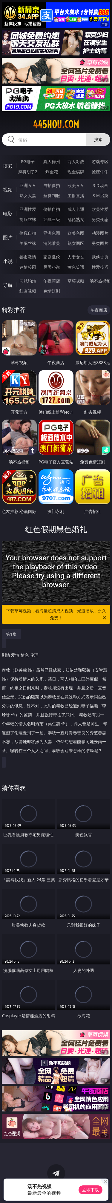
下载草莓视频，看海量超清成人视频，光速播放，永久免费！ (57, 614)
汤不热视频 (100, 281)
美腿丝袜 (27, 243)
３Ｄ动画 (100, 185)
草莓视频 (75, 281)
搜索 (98, 139)
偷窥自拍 (27, 233)
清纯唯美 (51, 243)
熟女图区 (75, 243)
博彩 (8, 166)
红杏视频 (27, 291)
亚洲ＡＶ (27, 185)
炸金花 (51, 171)
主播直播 (75, 195)
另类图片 (100, 243)
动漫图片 (100, 233)
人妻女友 (75, 257)
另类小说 (51, 267)
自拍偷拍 (51, 185)
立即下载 (90, 1190)
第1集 (11, 634)
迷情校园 (27, 267)
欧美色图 (75, 233)
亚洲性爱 (27, 209)
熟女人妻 (27, 195)
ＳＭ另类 (100, 195)
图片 (8, 237)
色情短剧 (51, 291)
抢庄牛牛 (100, 171)
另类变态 (100, 219)
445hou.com (56, 124)
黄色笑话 (75, 267)
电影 (8, 213)
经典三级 (51, 219)
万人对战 (75, 161)
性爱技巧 (100, 267)
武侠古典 (100, 257)
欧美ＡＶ (75, 185)
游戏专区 (100, 161)
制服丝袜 (27, 219)
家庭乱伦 (51, 257)
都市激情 (27, 257)
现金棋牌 (75, 171)
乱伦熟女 (75, 219)
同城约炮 (27, 281)
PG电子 (28, 161)
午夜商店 (51, 281)
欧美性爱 (100, 209)
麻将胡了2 (27, 171)
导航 (8, 285)
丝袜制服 (51, 195)
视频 (8, 189)
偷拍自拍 (51, 209)
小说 (8, 261)
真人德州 (51, 161)
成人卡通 (75, 209)
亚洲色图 (51, 233)
